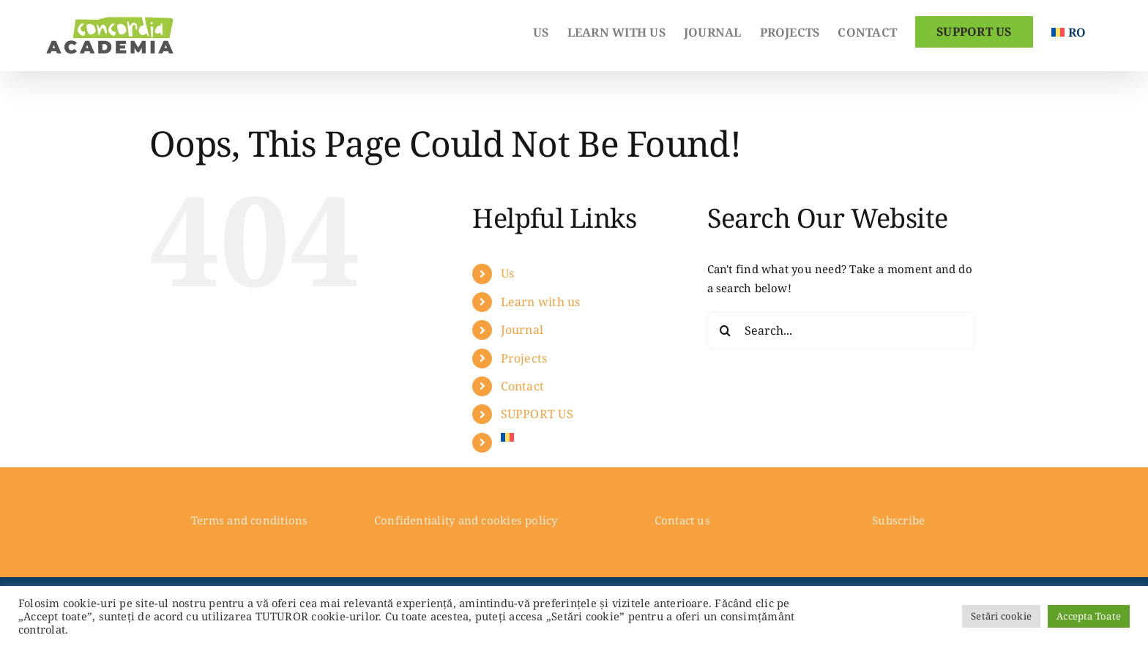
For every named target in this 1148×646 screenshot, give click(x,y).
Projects (524, 358)
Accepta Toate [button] (1088, 616)
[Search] (725, 330)
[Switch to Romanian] (1068, 31)
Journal (522, 330)
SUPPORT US (537, 414)
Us (507, 273)
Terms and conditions (249, 520)
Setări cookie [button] (1001, 616)
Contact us (682, 520)
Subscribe (898, 520)
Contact (523, 386)
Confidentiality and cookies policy (466, 520)
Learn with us (541, 302)
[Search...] (841, 330)
